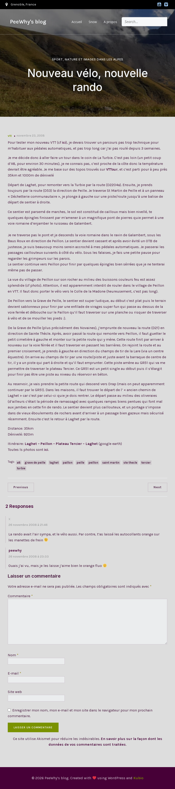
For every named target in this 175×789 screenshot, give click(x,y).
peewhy (15, 550)
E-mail (14, 673)
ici (64, 142)
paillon (67, 462)
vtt (10, 136)
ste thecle (130, 462)
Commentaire (20, 596)
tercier (146, 462)
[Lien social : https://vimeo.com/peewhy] (166, 4)
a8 (19, 462)
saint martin (110, 462)
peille (80, 462)
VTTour (112, 169)
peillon (93, 462)
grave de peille (35, 462)
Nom (13, 655)
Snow (93, 22)
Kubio (138, 778)
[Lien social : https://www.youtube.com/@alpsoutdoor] (159, 4)
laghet (54, 462)
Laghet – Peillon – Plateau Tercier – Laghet (61, 443)
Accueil (77, 22)
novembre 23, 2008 (30, 135)
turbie (21, 468)
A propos (110, 22)
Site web (15, 692)
